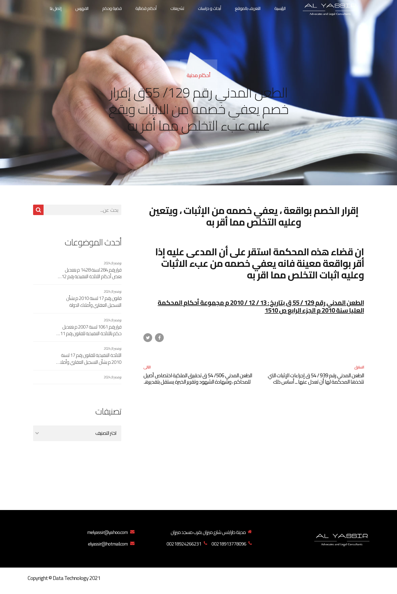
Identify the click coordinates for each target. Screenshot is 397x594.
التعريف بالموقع (248, 8)
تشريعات (177, 8)
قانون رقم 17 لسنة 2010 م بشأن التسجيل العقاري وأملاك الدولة (93, 301)
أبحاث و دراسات (209, 8)
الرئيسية (280, 8)
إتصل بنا (55, 8)
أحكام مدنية (198, 75)
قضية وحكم (112, 8)
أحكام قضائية (146, 8)
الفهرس (81, 8)
